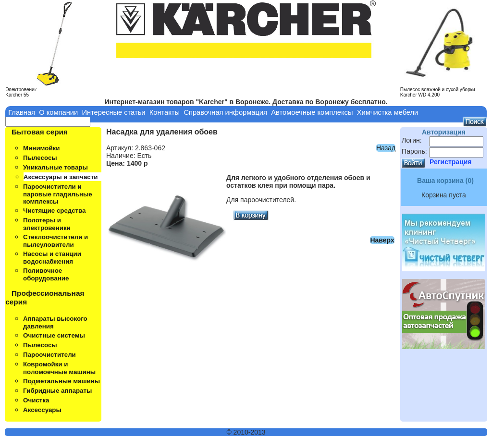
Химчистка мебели (387, 112)
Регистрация (451, 162)
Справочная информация (225, 112)
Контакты (164, 112)
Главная (21, 112)
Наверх (382, 240)
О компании (58, 112)
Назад (385, 148)
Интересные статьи (113, 112)
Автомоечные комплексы (312, 112)
